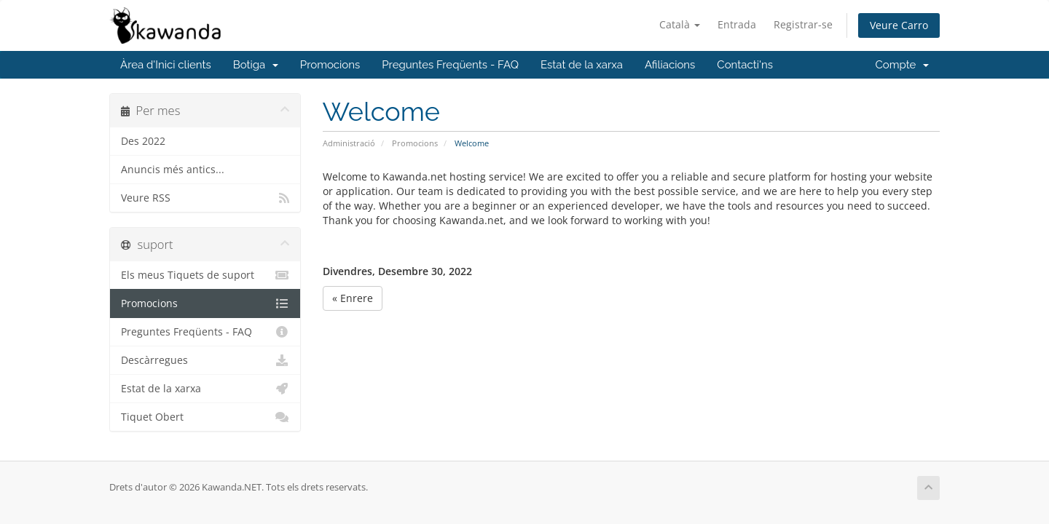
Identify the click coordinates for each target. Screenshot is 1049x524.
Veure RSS (205, 198)
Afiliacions (670, 64)
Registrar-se (803, 24)
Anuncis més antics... (172, 169)
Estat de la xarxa (582, 64)
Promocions (330, 64)
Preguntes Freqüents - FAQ (450, 64)
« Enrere (352, 298)
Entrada (737, 24)
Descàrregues (205, 360)
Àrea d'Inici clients (165, 64)
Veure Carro (899, 25)
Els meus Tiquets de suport (205, 275)
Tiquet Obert (205, 417)
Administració (349, 143)
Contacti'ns (745, 64)
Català (679, 24)
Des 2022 (143, 141)
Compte (903, 64)
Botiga (255, 64)
